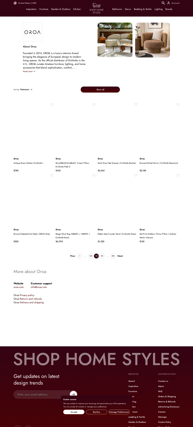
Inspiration (31, 9)
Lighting (159, 9)
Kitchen (77, 9)
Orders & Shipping (167, 396)
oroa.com (19, 287)
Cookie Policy (164, 422)
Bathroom (117, 9)
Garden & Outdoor (60, 9)
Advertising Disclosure (168, 406)
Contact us (163, 381)
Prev (72, 256)
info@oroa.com (39, 287)
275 (113, 256)
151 (102, 256)
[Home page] (96, 13)
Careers (162, 411)
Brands (168, 9)
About (161, 386)
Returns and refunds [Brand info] (31, 299)
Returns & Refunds (167, 401)
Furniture (44, 9)
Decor (128, 9)
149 (90, 256)
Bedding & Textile (143, 9)
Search (131, 381)
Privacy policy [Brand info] (27, 295)
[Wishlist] (51, 104)
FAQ (160, 391)
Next (120, 256)
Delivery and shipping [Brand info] (32, 302)
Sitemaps (162, 416)
